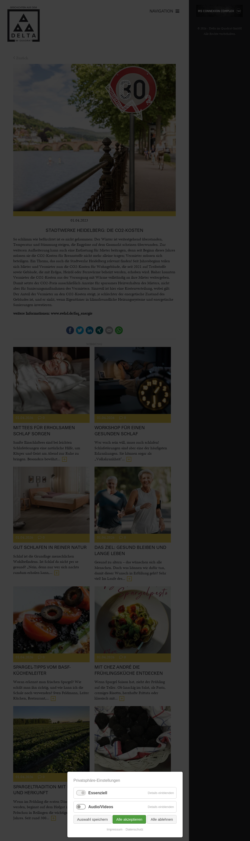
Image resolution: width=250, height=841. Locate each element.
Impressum (114, 829)
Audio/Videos (100, 807)
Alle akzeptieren (129, 819)
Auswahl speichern (92, 819)
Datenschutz (134, 829)
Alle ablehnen (162, 819)
